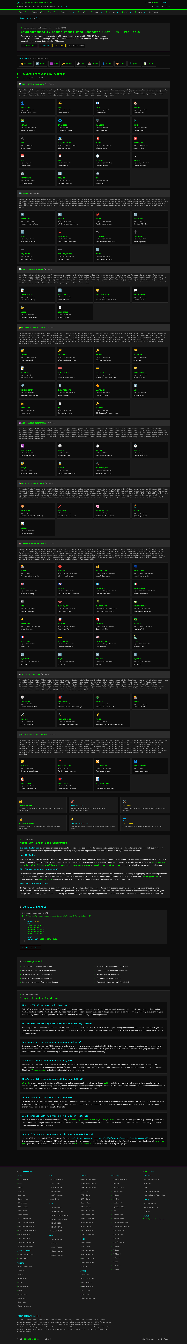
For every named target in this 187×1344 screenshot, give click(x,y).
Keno (113, 1211)
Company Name (23, 1199)
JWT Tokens (85, 1199)
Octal (19, 1282)
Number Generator (24, 1267)
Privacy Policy (149, 1203)
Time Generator (23, 1238)
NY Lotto (115, 1250)
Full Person (22, 1179)
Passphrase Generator (89, 1183)
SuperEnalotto (117, 1207)
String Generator (55, 1179)
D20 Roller (85, 1247)
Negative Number (24, 1306)
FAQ (145, 1187)
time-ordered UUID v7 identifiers (33, 865)
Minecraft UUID (55, 1231)
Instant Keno (117, 1215)
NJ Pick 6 (115, 1270)
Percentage (22, 1294)
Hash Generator (86, 1223)
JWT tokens (52, 865)
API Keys (84, 1191)
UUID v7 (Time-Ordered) (58, 1215)
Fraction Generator (25, 1246)
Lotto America (117, 1230)
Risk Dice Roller (87, 1258)
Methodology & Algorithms (154, 1195)
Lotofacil (115, 1246)
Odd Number (22, 1302)
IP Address (22, 1203)
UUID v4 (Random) (55, 1211)
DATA (23, 12)
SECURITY (67, 12)
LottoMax (115, 1238)
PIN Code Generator (88, 1187)
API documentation (38, 1070)
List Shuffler (86, 1282)
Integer (20, 1271)
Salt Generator (86, 1230)
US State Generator (25, 1223)
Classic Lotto (117, 1219)
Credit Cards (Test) (26, 1255)
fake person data (45, 879)
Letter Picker (54, 1183)
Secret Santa (85, 1290)
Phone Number (23, 1211)
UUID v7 (107, 1083)
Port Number (22, 1215)
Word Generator (55, 1191)
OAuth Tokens (85, 1207)
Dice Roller (85, 1243)
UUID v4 (25, 1083)
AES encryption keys (150, 876)
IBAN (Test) (22, 1258)
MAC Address (22, 1207)
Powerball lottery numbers (110, 865)
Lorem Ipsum (53, 1199)
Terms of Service (150, 1207)
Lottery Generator (119, 1179)
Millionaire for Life (120, 1227)
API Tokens (85, 1195)
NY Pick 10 (116, 1254)
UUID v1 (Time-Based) (57, 1219)
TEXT (52, 12)
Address (20, 1191)
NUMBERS (38, 12)
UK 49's (110, 1120)
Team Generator (86, 1286)
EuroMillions (93, 1120)
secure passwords (159, 862)
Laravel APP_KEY (87, 1219)
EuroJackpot (116, 1203)
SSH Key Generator (88, 1234)
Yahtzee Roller (86, 1255)
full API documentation (83, 1144)
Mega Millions (82, 1120)
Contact (146, 1211)
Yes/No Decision (87, 1279)
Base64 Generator (55, 1195)
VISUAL (96, 12)
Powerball (72, 1120)
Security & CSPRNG (151, 1191)
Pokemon (83, 1266)
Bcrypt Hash (85, 1227)
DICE (126, 12)
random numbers (84, 865)
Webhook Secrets (87, 1211)
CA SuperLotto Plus (119, 1223)
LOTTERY (112, 12)
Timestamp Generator (26, 1242)
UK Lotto (102, 1120)
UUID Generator (55, 1207)
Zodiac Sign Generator (26, 1230)
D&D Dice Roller (87, 1251)
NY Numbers (116, 1266)
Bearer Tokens (86, 1203)
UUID (82, 12)
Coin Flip (84, 1275)
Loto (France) (117, 1242)
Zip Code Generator (25, 1227)
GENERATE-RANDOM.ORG (32, 1339)
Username (21, 1195)
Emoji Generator (55, 1187)
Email (19, 1187)
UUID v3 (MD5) (54, 1223)
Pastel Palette (55, 1247)
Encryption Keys (87, 1215)
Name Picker (85, 1294)
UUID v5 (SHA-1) (55, 1227)
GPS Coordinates (24, 1219)
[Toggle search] (153, 12)
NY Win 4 (115, 1262)
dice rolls (95, 865)
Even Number (22, 1298)
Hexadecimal (22, 1279)
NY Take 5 (115, 1258)
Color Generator (55, 1239)
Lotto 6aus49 (117, 1234)
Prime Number (23, 1286)
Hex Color (52, 1243)
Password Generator (88, 1179)
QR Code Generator (56, 1251)
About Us (147, 1183)
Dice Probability (87, 1298)
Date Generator (23, 1234)
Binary (20, 1290)
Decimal (20, 1275)
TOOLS (140, 12)
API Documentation (151, 1179)
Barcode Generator (56, 1255)
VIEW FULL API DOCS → (30, 948)
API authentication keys (67, 865)
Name (19, 1183)
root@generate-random (25, 18)
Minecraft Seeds (87, 1262)
